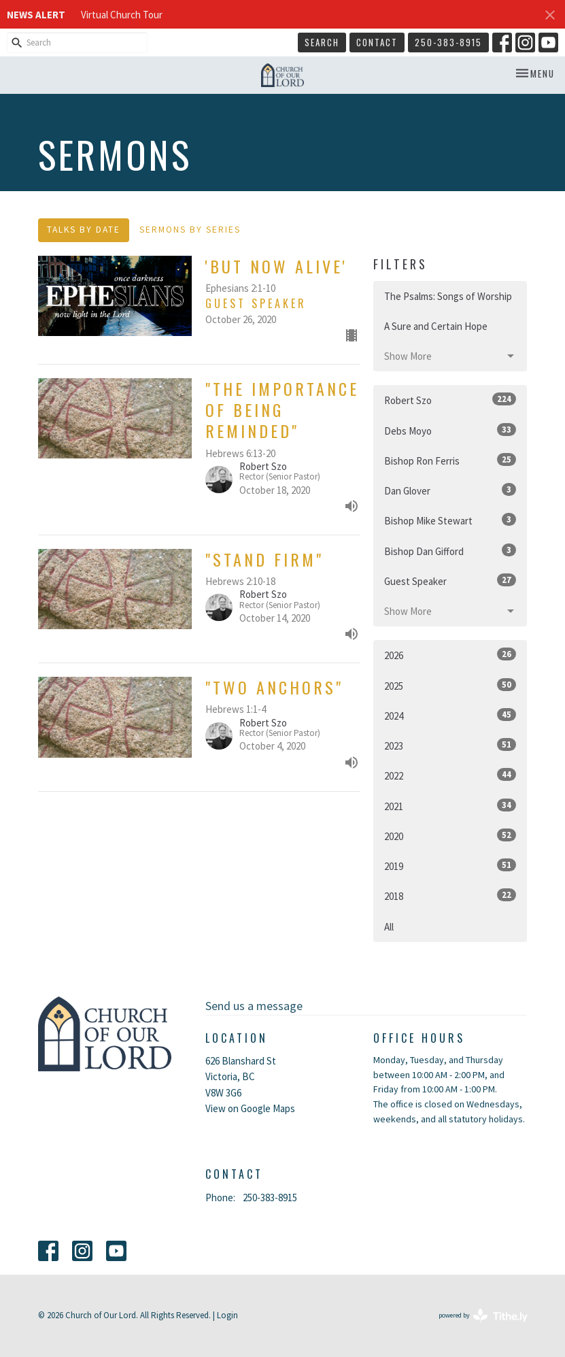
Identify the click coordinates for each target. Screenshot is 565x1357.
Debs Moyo (450, 430)
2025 (450, 685)
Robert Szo (450, 399)
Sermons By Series (190, 229)
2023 (450, 745)
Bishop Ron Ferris (450, 460)
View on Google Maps (250, 1108)
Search (322, 42)
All (389, 926)
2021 (450, 806)
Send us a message (254, 1005)
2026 (450, 655)
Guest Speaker (450, 580)
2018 (450, 895)
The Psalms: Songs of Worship (448, 296)
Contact (377, 42)
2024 (450, 715)
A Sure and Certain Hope (435, 326)
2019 (450, 865)
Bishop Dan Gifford (450, 550)
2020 (450, 835)
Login (227, 1315)
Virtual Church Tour (121, 14)
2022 (450, 775)
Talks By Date (83, 229)
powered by (483, 1315)
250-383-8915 (448, 42)
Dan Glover (450, 490)
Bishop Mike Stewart (450, 520)
